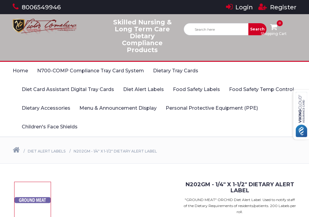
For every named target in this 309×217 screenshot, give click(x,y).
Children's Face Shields (50, 127)
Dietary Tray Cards (175, 71)
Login (239, 7)
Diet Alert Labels (143, 89)
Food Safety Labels (196, 89)
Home (20, 71)
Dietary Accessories (46, 108)
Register (277, 7)
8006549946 (37, 7)
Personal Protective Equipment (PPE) (212, 108)
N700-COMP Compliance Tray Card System (90, 71)
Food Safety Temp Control (261, 89)
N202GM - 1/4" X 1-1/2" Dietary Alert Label (115, 151)
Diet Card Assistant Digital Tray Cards (68, 89)
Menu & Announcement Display (118, 108)
